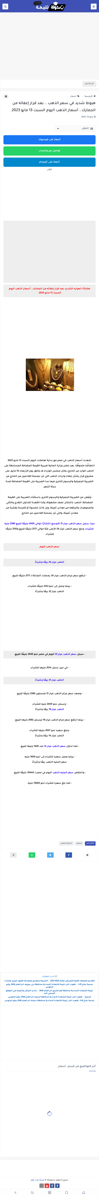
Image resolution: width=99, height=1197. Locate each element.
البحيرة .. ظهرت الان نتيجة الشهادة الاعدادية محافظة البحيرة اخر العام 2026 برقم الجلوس (49, 997)
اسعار (75, 96)
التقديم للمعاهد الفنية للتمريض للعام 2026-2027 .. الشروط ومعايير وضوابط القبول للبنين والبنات (49, 981)
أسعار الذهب (66, 843)
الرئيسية (90, 96)
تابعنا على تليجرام (49, 162)
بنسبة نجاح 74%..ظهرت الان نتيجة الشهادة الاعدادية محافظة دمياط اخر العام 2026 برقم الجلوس (49, 1001)
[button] (68, 855)
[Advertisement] (49, 54)
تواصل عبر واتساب (49, 151)
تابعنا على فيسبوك (49, 139)
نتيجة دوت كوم (37, 1180)
